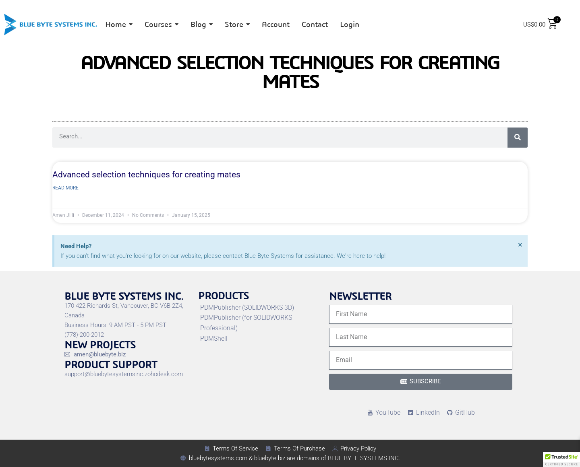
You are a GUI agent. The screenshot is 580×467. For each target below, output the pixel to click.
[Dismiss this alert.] (520, 244)
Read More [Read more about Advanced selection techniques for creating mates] (65, 188)
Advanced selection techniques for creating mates (146, 174)
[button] (561, 459)
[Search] (518, 138)
